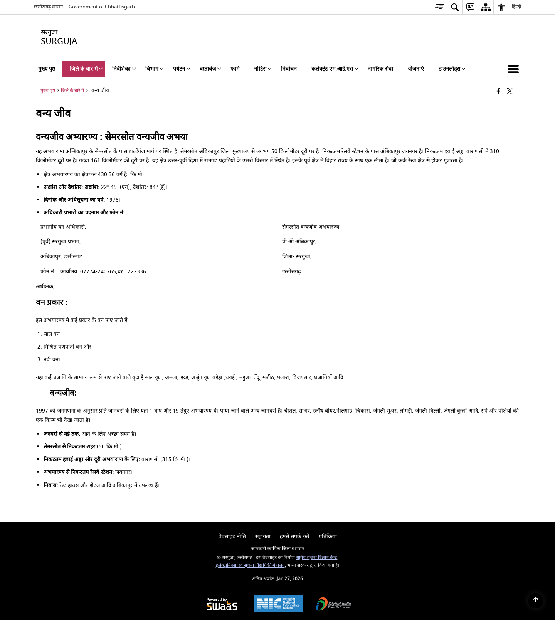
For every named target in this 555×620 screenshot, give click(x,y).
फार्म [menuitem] (234, 69)
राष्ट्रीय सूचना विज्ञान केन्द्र (316, 557)
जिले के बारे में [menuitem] (86, 69)
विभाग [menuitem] (154, 69)
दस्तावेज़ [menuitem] (210, 69)
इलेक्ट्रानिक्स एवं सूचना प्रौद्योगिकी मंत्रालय (250, 565)
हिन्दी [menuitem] (516, 6)
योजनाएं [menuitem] (416, 69)
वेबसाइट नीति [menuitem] (232, 536)
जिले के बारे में (72, 91)
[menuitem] (439, 7)
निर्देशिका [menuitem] (124, 69)
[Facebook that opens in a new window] (498, 92)
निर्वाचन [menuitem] (289, 69)
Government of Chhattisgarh (102, 6)
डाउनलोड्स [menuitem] (452, 69)
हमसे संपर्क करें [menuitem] (294, 536)
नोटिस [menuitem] (263, 69)
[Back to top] (535, 600)
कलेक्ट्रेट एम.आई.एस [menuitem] (334, 69)
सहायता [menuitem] (263, 536)
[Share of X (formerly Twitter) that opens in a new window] (510, 92)
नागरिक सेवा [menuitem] (380, 69)
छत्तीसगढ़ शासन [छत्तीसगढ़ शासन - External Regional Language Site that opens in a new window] (48, 6)
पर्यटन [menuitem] (181, 69)
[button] (515, 69)
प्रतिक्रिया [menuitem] (328, 536)
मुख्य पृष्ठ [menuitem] (46, 69)
